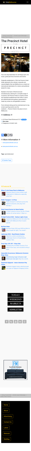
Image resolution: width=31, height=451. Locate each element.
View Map (24, 119)
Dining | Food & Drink (7, 35)
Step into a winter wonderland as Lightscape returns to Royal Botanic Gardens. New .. (16, 238)
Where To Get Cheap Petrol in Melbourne (12, 190)
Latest (6, 428)
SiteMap (7, 439)
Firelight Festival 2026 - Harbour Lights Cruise (14, 217)
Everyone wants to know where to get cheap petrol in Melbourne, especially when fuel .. (16, 194)
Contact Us (8, 422)
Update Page (6, 160)
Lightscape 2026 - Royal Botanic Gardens (13, 234)
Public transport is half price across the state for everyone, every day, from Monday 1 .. (17, 203)
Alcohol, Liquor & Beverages (20, 35)
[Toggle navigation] (27, 2)
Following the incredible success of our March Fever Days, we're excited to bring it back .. (17, 247)
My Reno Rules (5, 226)
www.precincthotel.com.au (10, 142)
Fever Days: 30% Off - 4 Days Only (11, 243)
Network (7, 433)
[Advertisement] (15, 16)
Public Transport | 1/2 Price (9, 200)
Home (6, 405)
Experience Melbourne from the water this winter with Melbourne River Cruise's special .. (17, 220)
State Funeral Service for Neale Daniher (12, 209)
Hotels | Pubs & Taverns (7, 37)
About (6, 411)
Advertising (8, 416)
